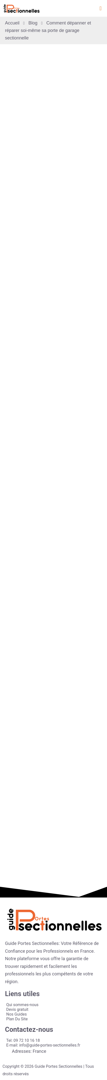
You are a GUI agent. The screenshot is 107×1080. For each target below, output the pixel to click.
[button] (100, 8)
